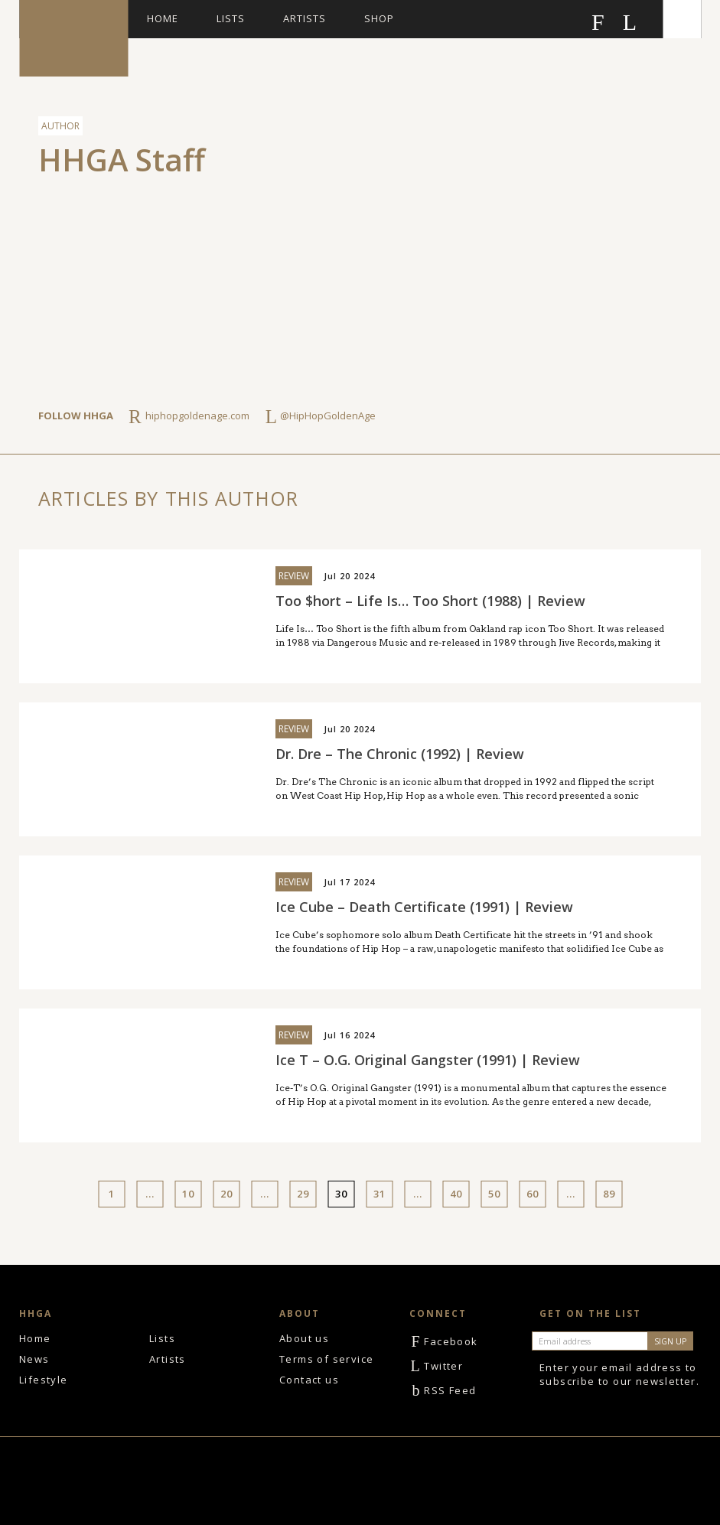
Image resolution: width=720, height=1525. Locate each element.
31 (379, 1194)
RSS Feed (443, 1390)
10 (188, 1194)
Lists (231, 18)
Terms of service (326, 1359)
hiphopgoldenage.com (197, 415)
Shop (379, 18)
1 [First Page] (112, 1194)
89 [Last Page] (609, 1194)
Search (682, 19)
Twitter (436, 1366)
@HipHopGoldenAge (328, 415)
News (34, 1359)
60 (532, 1194)
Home (162, 18)
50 (494, 1194)
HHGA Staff (121, 159)
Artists (304, 18)
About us (304, 1338)
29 (303, 1194)
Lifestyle (43, 1380)
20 (226, 1194)
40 (456, 1194)
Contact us (309, 1380)
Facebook (443, 1341)
